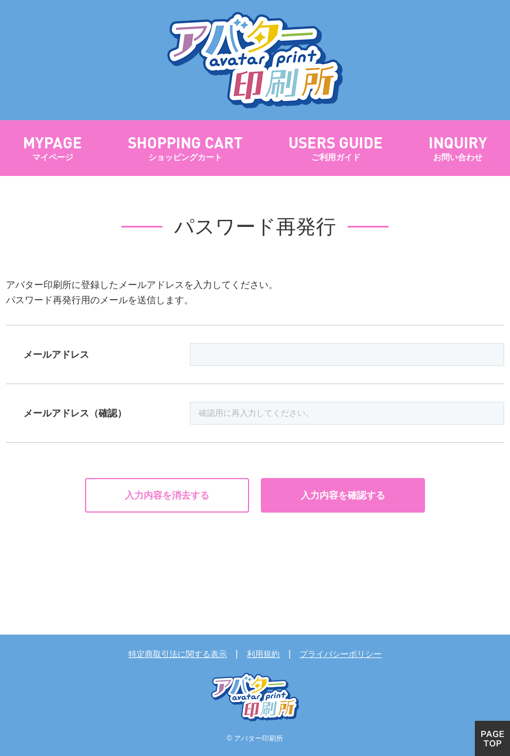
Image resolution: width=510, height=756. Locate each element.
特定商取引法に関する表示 (177, 654)
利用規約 (263, 654)
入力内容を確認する (343, 495)
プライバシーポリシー (341, 654)
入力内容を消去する (167, 495)
